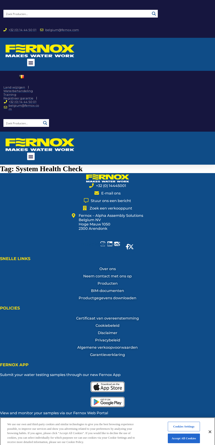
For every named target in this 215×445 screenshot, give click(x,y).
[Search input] (77, 14)
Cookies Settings (183, 432)
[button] (31, 62)
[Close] (210, 437)
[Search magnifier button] (154, 14)
